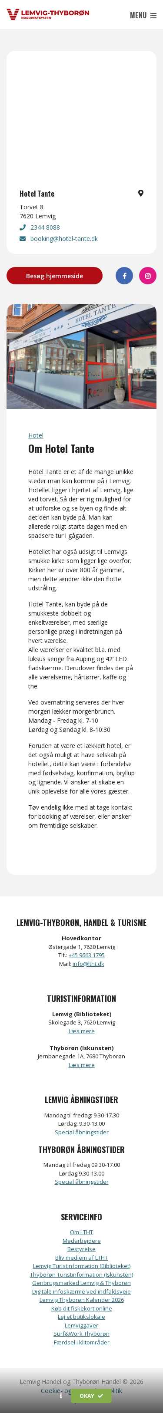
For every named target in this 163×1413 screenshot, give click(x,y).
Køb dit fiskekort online (81, 1308)
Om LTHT (81, 1232)
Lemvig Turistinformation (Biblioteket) (81, 1266)
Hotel (35, 435)
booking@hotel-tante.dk (59, 238)
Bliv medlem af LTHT (81, 1257)
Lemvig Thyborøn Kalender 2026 (82, 1300)
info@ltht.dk (88, 964)
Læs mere (82, 1031)
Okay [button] (91, 1396)
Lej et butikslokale (81, 1317)
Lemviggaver (81, 1325)
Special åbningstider (82, 1132)
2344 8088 (40, 227)
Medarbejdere (82, 1241)
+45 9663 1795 (87, 955)
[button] (61, 1396)
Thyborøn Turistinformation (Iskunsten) (81, 1274)
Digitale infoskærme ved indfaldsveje (81, 1291)
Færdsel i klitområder (82, 1342)
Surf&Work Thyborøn (81, 1333)
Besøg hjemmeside (54, 276)
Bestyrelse (81, 1249)
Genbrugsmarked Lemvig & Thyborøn (81, 1283)
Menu (143, 15)
